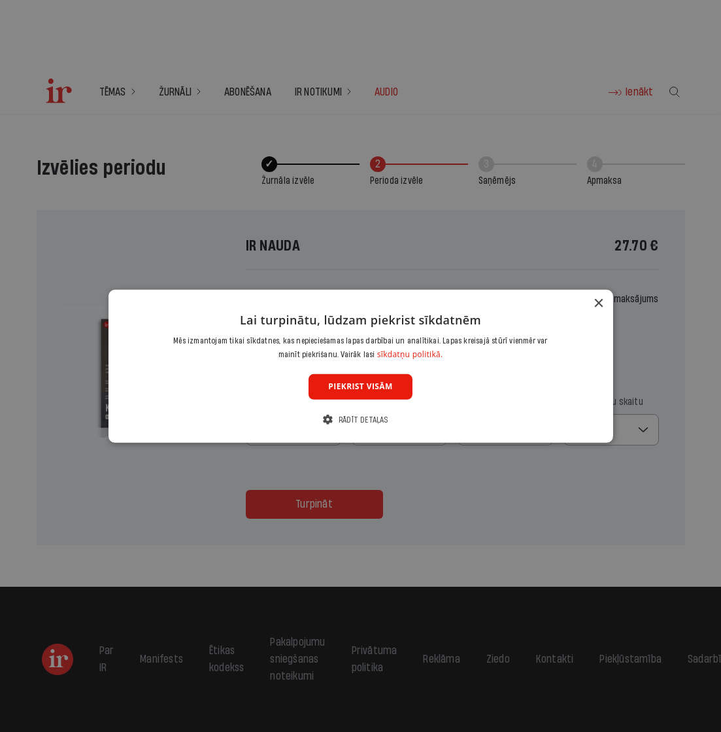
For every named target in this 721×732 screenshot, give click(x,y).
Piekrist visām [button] (360, 386)
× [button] (598, 303)
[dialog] (360, 365)
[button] (360, 420)
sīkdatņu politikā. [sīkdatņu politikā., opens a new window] (410, 354)
